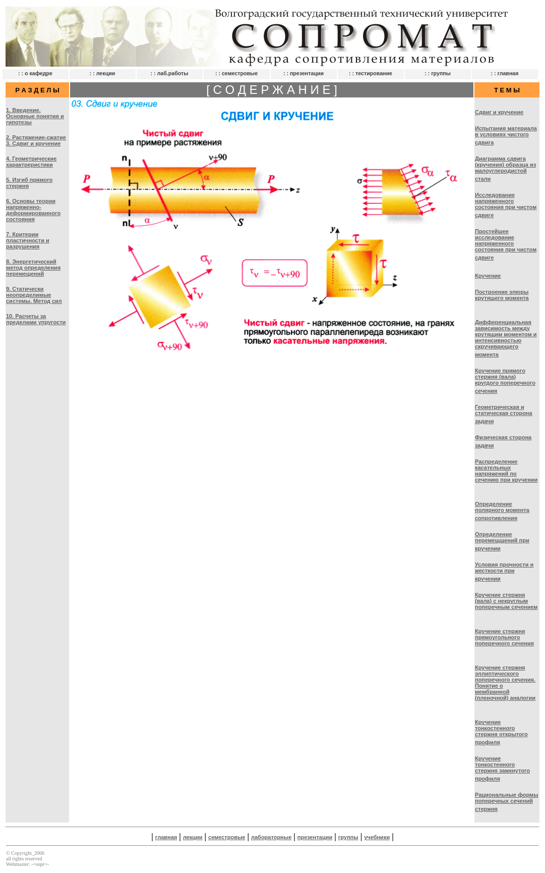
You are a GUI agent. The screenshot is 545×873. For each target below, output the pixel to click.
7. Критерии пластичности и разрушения (27, 240)
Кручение (488, 276)
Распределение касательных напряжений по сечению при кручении (506, 470)
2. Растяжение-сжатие (36, 137)
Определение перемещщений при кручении (502, 541)
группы (348, 837)
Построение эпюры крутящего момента (502, 295)
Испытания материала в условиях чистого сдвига (506, 135)
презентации (314, 837)
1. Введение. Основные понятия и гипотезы (35, 116)
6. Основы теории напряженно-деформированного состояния (33, 210)
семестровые (226, 837)
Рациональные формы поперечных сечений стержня (506, 802)
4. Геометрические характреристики (31, 162)
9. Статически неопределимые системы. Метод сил (34, 295)
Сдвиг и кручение (499, 112)
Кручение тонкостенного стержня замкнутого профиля (502, 768)
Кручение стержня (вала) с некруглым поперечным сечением (506, 601)
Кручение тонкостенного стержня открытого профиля (501, 732)
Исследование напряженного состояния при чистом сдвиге (505, 205)
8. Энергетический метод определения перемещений (33, 268)
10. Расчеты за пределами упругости (36, 319)
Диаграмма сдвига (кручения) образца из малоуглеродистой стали (505, 169)
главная (166, 837)
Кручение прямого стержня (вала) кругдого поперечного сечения (505, 381)
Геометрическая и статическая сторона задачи (503, 414)
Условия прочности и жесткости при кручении (504, 571)
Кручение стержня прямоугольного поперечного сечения (504, 637)
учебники (377, 837)
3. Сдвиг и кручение (33, 143)
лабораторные (271, 837)
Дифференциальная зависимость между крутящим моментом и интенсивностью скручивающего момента (506, 338)
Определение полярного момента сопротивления (502, 511)
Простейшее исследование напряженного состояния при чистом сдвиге (505, 244)
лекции (193, 837)
